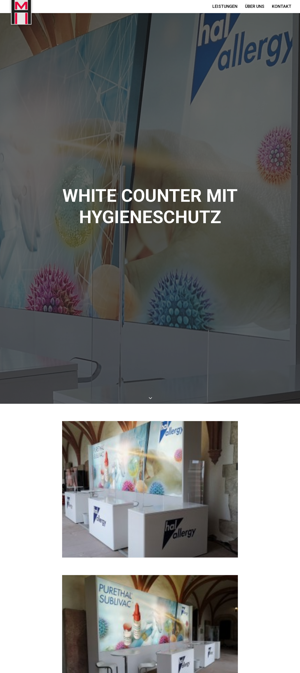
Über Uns (254, 6)
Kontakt (281, 6)
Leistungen (224, 6)
